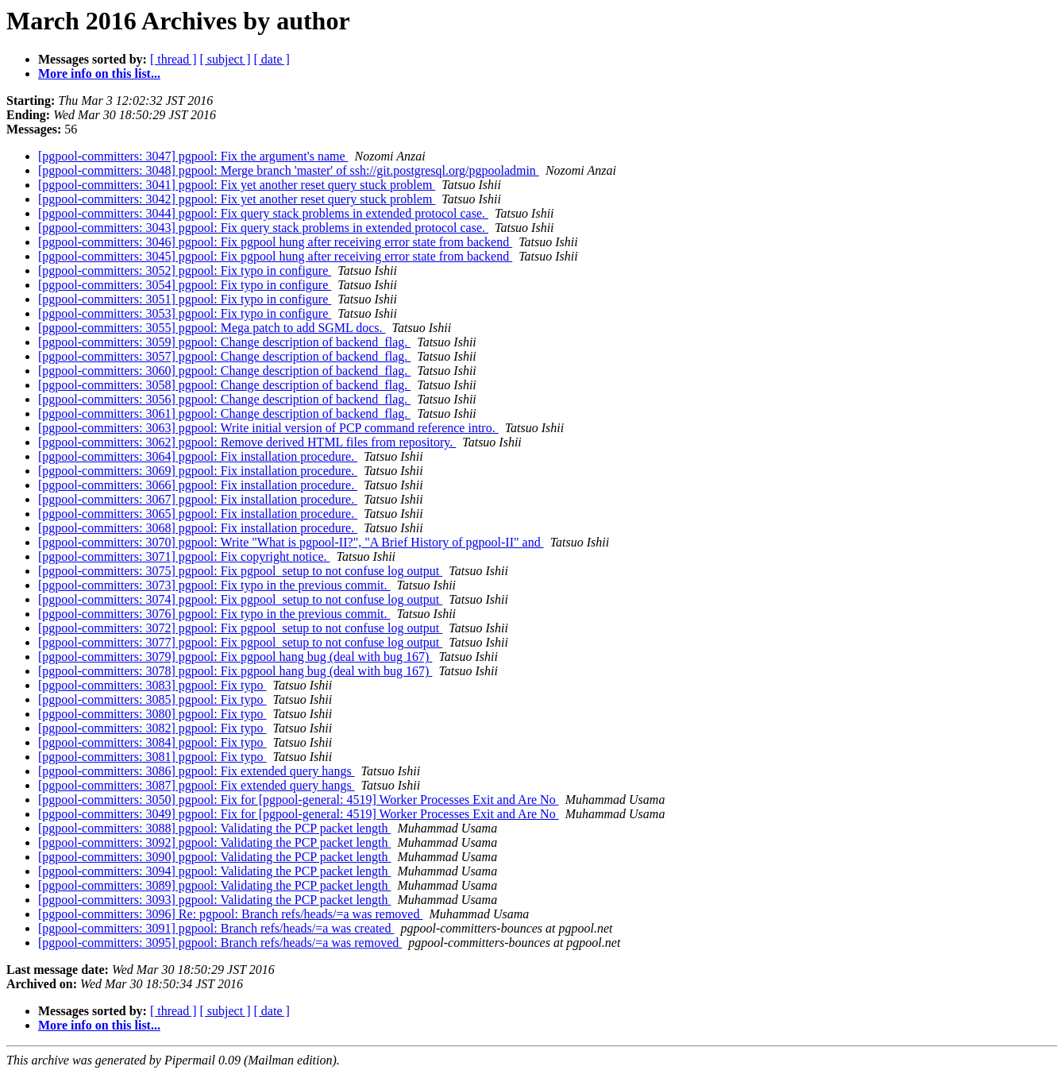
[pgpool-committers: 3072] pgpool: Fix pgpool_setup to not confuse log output (240, 628)
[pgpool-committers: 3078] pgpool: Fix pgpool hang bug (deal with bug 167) (235, 671)
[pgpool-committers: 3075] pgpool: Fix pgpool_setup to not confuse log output (240, 571)
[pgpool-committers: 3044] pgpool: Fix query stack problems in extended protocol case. (263, 213)
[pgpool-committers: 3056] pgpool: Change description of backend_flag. (224, 399)
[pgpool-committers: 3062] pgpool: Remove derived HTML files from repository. (247, 442)
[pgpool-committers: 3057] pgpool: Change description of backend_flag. (224, 356)
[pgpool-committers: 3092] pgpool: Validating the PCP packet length (214, 842)
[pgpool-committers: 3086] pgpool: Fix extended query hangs (196, 771)
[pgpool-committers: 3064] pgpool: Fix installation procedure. (197, 456)
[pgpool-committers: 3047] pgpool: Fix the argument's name (193, 156)
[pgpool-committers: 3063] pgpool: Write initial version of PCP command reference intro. (268, 428)
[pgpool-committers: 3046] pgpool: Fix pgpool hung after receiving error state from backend (275, 242)
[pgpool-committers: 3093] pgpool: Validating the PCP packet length (214, 899)
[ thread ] (173, 59)
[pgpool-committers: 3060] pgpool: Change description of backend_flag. (224, 370)
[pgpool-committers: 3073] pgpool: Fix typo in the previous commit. (214, 585)
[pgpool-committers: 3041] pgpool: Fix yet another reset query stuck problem (236, 184)
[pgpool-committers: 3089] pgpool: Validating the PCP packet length (214, 885)
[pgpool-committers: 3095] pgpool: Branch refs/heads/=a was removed (220, 942)
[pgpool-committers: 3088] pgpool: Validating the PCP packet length (214, 828)
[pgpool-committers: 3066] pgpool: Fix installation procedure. (197, 485)
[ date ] (272, 59)
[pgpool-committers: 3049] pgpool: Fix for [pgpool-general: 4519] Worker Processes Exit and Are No (298, 814)
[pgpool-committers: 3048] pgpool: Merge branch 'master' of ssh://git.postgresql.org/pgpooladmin (288, 170)
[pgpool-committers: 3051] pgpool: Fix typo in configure (184, 299)
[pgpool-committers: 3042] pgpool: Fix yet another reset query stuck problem (236, 199)
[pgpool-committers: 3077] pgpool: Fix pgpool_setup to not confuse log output (240, 642)
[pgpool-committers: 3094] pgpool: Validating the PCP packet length (214, 871)
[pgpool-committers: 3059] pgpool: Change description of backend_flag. (224, 342)
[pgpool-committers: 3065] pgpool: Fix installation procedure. (197, 513)
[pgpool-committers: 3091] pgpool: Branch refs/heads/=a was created (216, 928)
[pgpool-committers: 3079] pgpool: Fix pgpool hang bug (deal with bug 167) (235, 656)
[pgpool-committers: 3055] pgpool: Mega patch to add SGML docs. (212, 327)
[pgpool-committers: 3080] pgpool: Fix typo (152, 714)
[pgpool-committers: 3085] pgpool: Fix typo (152, 699)
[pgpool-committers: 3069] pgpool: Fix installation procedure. (197, 470)
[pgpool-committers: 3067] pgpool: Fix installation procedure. (197, 499)
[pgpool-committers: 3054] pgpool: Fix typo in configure (184, 285)
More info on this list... (99, 73)
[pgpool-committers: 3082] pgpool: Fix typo (152, 728)
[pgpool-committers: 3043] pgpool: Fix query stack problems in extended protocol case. (263, 227)
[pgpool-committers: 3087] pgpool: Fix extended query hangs (196, 785)
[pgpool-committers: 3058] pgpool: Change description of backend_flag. (224, 385)
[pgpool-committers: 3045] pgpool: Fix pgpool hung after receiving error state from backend (275, 256)
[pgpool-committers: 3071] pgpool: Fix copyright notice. (184, 556)
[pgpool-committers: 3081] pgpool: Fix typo (152, 756)
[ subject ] (225, 59)
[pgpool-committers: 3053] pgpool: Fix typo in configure (184, 313)
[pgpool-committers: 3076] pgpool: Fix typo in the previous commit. (214, 613)
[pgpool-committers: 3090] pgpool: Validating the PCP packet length (214, 856)
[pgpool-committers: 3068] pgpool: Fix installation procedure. (197, 528)
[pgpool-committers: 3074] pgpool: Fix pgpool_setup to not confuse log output (240, 599)
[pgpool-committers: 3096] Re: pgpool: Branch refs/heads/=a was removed (230, 914)
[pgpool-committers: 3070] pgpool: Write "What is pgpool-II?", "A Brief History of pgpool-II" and (291, 542)
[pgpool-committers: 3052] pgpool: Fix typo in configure (184, 270)
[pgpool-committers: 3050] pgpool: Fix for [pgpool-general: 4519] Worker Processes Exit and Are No (298, 799)
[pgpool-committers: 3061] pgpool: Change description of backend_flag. (224, 413)
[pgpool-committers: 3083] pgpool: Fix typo (152, 685)
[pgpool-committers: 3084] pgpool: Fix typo (152, 742)
